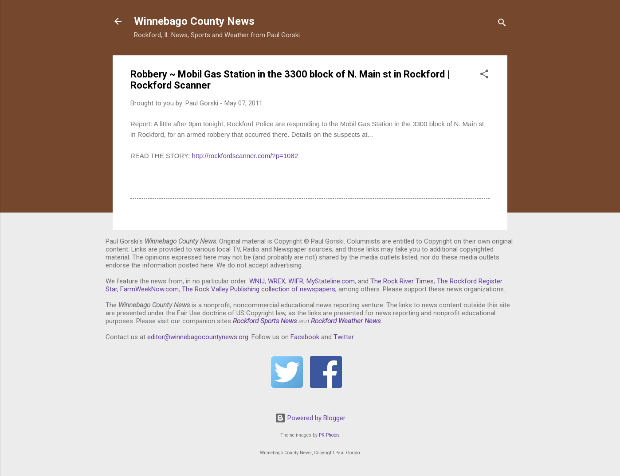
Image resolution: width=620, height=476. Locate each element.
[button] (484, 75)
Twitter (343, 337)
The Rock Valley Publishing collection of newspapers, (259, 289)
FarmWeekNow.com (149, 289)
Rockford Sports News (265, 321)
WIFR (295, 281)
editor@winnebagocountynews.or (196, 337)
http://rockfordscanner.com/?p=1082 (245, 155)
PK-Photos (329, 435)
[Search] (502, 24)
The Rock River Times (402, 281)
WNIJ (257, 281)
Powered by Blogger (310, 418)
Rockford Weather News (346, 321)
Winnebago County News (194, 21)
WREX (276, 281)
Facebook (304, 337)
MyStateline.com (330, 281)
